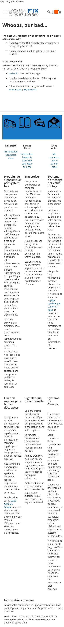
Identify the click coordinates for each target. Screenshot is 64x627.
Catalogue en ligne (27, 165)
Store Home (15, 89)
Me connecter (54, 155)
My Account (30, 89)
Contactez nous (11, 156)
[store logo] (23, 13)
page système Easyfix (10, 504)
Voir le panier (54, 162)
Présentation (11, 151)
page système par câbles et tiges (54, 305)
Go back (13, 73)
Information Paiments (27, 155)
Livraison (27, 160)
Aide (54, 166)
